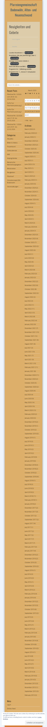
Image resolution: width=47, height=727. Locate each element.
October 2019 (29, 430)
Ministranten (11, 168)
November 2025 (30, 145)
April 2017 (28, 539)
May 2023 (28, 262)
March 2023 (29, 270)
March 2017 (29, 543)
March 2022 (29, 316)
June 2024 (28, 211)
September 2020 (30, 387)
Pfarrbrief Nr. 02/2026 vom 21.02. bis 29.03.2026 (14, 118)
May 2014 (28, 664)
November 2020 (30, 379)
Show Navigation (35, 17)
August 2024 (29, 203)
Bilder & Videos (12, 143)
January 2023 (29, 277)
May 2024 (28, 215)
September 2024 (30, 199)
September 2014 (30, 648)
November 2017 (30, 512)
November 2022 (30, 285)
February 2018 (30, 500)
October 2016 (29, 562)
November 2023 (30, 238)
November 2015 (30, 605)
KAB (8, 154)
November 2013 (30, 687)
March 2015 (29, 629)
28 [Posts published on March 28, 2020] (37, 111)
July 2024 (28, 207)
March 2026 (29, 129)
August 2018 (29, 480)
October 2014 (29, 644)
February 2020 (30, 414)
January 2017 (29, 551)
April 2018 (28, 492)
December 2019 (30, 422)
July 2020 (28, 395)
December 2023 (30, 235)
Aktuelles (14, 46)
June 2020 (28, 399)
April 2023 (28, 266)
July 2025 (28, 160)
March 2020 (29, 410)
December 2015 (30, 601)
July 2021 (28, 348)
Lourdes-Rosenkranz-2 (16, 53)
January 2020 (29, 418)
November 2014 (30, 640)
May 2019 (28, 449)
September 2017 (30, 519)
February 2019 (30, 457)
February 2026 (30, 133)
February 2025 (30, 180)
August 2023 (29, 250)
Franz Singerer (16, 39)
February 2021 (30, 367)
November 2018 (30, 469)
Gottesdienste (12, 150)
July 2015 (28, 617)
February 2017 (30, 547)
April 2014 (28, 668)
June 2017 (28, 531)
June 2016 (28, 578)
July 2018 (28, 484)
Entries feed (11, 709)
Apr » (31, 120)
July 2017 (28, 527)
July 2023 (28, 254)
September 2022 (30, 293)
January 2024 (29, 231)
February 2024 (30, 227)
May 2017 (28, 535)
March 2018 (29, 496)
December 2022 (30, 281)
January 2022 (29, 324)
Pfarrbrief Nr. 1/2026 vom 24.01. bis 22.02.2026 (14, 126)
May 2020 (28, 402)
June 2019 (28, 445)
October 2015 (29, 609)
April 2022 (28, 313)
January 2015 (29, 637)
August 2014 (29, 652)
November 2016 (30, 559)
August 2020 (29, 391)
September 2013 (30, 691)
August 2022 (29, 297)
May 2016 (28, 582)
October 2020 (29, 383)
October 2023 (29, 242)
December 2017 (30, 508)
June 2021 (28, 352)
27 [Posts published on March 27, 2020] (34, 111)
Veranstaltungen (12, 187)
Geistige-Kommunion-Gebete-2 (19, 61)
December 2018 (30, 465)
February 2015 (30, 633)
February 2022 (30, 320)
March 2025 (29, 176)
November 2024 (30, 192)
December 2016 (30, 555)
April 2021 (28, 359)
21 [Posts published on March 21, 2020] (37, 108)
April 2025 (28, 172)
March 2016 (29, 590)
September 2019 (30, 434)
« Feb (26, 120)
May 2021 (28, 355)
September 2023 (30, 246)
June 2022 (28, 305)
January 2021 (29, 371)
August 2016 (29, 570)
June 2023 (28, 258)
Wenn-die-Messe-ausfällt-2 (17, 66)
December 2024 (30, 188)
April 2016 (28, 586)
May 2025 (28, 168)
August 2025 (29, 156)
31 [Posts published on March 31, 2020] (28, 115)
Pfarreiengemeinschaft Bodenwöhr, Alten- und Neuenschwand (23, 9)
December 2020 (30, 375)
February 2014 (30, 676)
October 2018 (29, 473)
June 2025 (28, 164)
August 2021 (29, 344)
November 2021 (30, 332)
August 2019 (29, 438)
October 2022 (29, 289)
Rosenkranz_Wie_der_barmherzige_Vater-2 (22, 55)
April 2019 (28, 453)
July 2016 (28, 574)
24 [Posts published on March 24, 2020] (28, 111)
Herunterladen (28, 53)
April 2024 (28, 219)
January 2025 (29, 184)
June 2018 (28, 488)
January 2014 (29, 680)
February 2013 (30, 695)
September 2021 (30, 340)
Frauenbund (11, 147)
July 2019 (28, 441)
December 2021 (30, 328)
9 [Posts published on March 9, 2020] (25, 104)
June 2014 (28, 660)
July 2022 (28, 301)
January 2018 (29, 504)
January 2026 (29, 137)
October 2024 (29, 195)
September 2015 (30, 613)
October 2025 (29, 149)
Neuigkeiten (11, 172)
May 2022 (28, 309)
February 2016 (30, 594)
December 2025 (30, 141)
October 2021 (29, 336)
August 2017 (29, 523)
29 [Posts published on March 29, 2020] (39, 111)
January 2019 (29, 461)
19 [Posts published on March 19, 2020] (32, 108)
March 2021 (29, 363)
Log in (9, 705)
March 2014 (29, 672)
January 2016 (29, 598)
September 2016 (30, 566)
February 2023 (30, 274)
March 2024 (29, 223)
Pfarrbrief (10, 176)
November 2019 (30, 426)
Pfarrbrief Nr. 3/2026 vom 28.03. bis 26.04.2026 (14, 96)
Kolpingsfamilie (12, 158)
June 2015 (28, 621)
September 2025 (30, 153)
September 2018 (30, 477)
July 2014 (28, 656)
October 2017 (29, 516)
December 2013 (30, 683)
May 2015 (28, 625)
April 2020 (28, 406)
